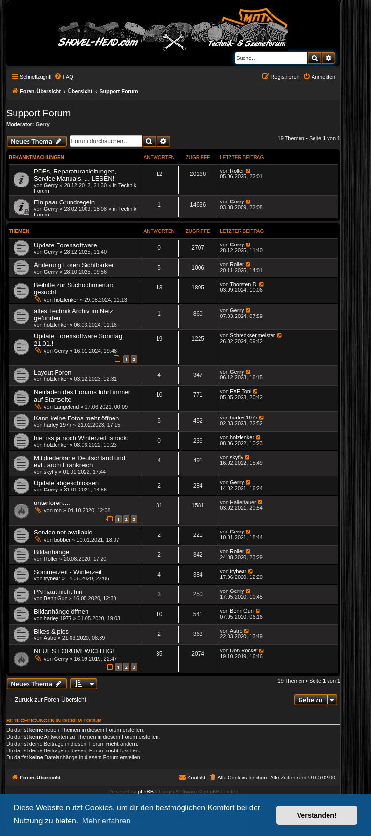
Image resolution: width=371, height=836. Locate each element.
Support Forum (38, 113)
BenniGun (56, 598)
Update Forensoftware (65, 245)
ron (58, 510)
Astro (50, 638)
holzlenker (66, 300)
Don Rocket (243, 650)
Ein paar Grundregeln (64, 202)
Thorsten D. (243, 284)
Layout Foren (52, 372)
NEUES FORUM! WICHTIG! (74, 651)
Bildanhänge (51, 552)
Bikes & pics (51, 631)
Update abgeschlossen (66, 483)
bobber (62, 540)
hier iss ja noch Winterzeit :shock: (81, 438)
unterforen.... (52, 502)
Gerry (43, 124)
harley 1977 (58, 425)
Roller (237, 170)
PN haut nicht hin (58, 591)
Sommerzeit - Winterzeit (68, 572)
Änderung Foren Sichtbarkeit (74, 265)
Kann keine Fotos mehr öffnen (76, 418)
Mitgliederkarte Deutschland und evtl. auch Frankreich (79, 461)
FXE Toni (240, 391)
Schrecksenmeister (252, 335)
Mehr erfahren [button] (106, 821)
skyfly (50, 472)
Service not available (63, 532)
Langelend (66, 407)
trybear (52, 578)
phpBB (146, 791)
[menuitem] (63, 77)
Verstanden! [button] (317, 815)
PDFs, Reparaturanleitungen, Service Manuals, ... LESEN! (75, 175)
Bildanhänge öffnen (61, 611)
